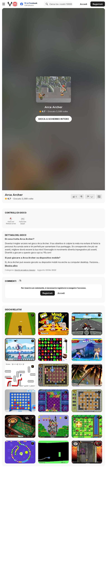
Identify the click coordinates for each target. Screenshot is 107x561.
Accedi (83, 4)
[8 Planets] (20, 452)
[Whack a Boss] (53, 323)
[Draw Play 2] (20, 375)
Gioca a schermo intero (53, 119)
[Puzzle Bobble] (53, 400)
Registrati (98, 4)
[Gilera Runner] (87, 452)
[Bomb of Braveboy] (87, 426)
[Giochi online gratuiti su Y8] (12, 4)
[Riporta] (90, 196)
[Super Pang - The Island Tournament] (87, 375)
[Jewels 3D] (53, 349)
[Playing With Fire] (87, 400)
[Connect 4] (20, 400)
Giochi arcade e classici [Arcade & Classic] (24, 270)
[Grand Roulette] (20, 426)
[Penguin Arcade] (20, 349)
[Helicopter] (53, 452)
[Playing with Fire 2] (53, 375)
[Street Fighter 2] (87, 349)
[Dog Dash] (20, 323)
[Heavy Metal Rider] (87, 323)
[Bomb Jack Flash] (53, 426)
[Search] (46, 4)
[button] (11, 265)
